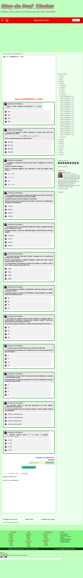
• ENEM (28, 535)
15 (8, 365)
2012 (60, 154)
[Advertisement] (37, 43)
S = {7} (10, 443)
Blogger (63, 549)
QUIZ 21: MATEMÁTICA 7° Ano (67, 96)
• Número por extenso (65, 538)
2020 (60, 139)
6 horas (10, 209)
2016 (60, 147)
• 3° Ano (11, 535)
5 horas (10, 206)
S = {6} (10, 447)
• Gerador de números (65, 542)
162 (9, 115)
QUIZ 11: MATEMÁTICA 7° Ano (67, 104)
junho (62, 87)
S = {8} (10, 440)
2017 (60, 145)
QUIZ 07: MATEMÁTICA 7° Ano (67, 127)
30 (8, 330)
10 (8, 362)
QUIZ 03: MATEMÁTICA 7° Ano (67, 121)
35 (8, 334)
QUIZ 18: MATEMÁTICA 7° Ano (67, 102)
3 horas (10, 242)
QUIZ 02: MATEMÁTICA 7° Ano (67, 132)
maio (62, 89)
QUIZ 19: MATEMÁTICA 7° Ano (67, 100)
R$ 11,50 (10, 145)
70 (8, 304)
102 (9, 111)
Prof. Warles (67, 172)
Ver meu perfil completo (63, 188)
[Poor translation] (5, 557)
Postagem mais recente (10, 519)
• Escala (62, 537)
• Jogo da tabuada (64, 534)
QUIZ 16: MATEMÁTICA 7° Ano (67, 115)
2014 (60, 150)
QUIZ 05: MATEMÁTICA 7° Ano (67, 130)
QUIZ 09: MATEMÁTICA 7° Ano (67, 119)
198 (9, 118)
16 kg (9, 272)
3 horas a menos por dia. (15, 417)
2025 (60, 76)
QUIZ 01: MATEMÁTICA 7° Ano (67, 134)
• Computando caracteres (65, 539)
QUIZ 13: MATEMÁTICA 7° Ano (67, 111)
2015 (60, 148)
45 (8, 337)
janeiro (62, 137)
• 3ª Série (11, 538)
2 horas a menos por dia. (15, 414)
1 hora (10, 239)
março (62, 92)
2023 (60, 79)
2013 (60, 152)
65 (8, 301)
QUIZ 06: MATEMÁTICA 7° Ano (67, 123)
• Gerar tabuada (63, 535)
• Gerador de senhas (64, 541)
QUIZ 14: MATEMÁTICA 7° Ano (67, 109)
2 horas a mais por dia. (15, 421)
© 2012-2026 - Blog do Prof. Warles (16, 549)
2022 (60, 81)
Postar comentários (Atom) (12, 522)
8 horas (10, 216)
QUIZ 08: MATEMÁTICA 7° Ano (67, 125)
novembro (63, 85)
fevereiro (63, 94)
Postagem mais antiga (48, 519)
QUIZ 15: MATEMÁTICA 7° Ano (67, 117)
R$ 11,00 (10, 142)
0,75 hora (11, 235)
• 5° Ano (11, 536)
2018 (60, 143)
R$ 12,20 (10, 148)
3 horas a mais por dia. (15, 424)
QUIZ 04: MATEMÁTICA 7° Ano (67, 128)
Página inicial (29, 519)
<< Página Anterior (28, 467)
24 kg (9, 275)
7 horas (10, 213)
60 (8, 298)
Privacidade (68, 549)
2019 (60, 141)
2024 (60, 77)
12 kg (9, 268)
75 (8, 308)
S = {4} (10, 450)
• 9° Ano (11, 537)
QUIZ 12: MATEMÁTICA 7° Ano (67, 106)
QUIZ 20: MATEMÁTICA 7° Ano (67, 98)
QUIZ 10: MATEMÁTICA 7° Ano (67, 113)
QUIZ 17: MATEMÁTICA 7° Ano (67, 107)
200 (9, 121)
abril (62, 91)
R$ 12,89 (10, 152)
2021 (60, 83)
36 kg (9, 278)
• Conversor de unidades (65, 536)
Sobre (73, 549)
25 (8, 327)
